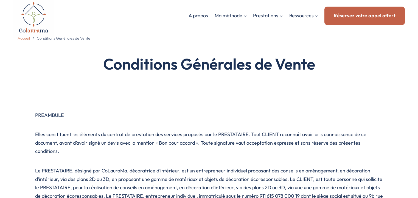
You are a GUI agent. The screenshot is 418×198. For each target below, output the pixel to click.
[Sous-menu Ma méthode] (245, 15)
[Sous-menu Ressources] (316, 15)
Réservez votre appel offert (364, 15)
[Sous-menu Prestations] (281, 15)
